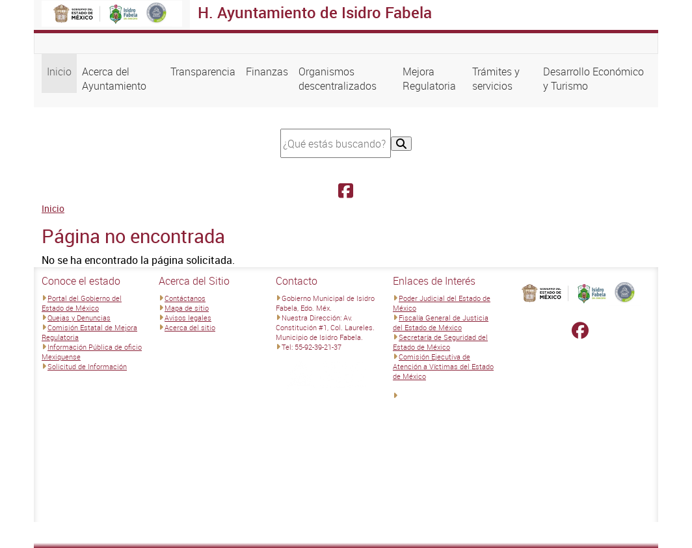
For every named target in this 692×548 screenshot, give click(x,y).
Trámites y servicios (496, 78)
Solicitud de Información (87, 366)
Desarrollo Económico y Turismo (593, 78)
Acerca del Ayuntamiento (114, 78)
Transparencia (202, 71)
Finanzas (267, 71)
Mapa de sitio (187, 308)
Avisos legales (188, 317)
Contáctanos (185, 298)
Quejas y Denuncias (79, 317)
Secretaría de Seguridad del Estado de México (440, 342)
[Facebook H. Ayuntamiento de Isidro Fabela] (345, 190)
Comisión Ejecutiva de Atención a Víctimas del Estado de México (443, 366)
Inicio (59, 71)
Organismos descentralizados (338, 78)
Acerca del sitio (190, 327)
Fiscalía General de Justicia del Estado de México (440, 322)
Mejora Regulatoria (429, 78)
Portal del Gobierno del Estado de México (82, 303)
